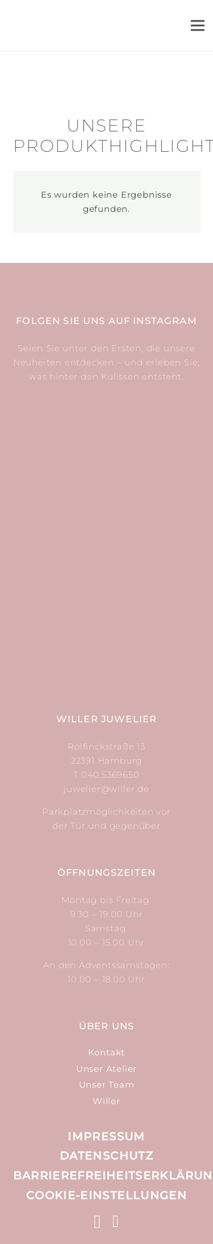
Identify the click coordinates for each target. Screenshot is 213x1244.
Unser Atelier (106, 1068)
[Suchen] (127, 25)
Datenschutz (106, 1155)
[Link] (94, 25)
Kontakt (107, 1052)
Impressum (106, 1136)
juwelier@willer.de (106, 788)
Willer (106, 1101)
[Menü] (197, 25)
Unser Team (107, 1084)
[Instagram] (97, 1222)
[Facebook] (115, 1221)
